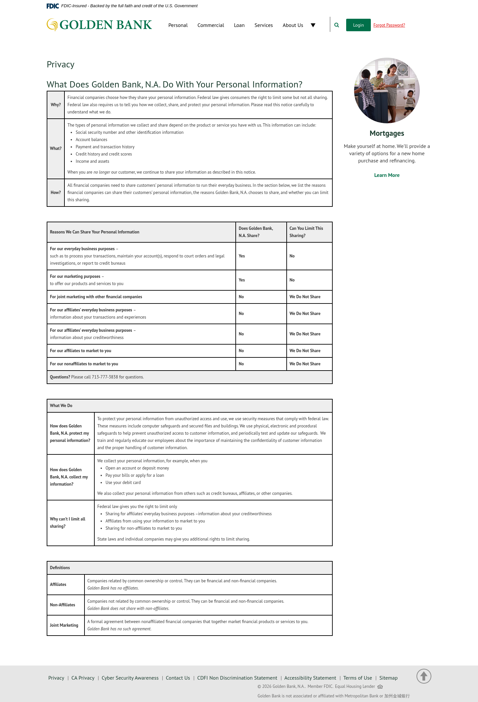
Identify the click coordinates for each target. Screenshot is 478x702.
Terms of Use (357, 677)
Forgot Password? (389, 25)
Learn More (386, 175)
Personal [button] (178, 25)
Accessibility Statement (310, 677)
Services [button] (263, 25)
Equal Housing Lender (359, 688)
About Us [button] (293, 25)
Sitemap (388, 677)
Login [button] (358, 25)
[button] (319, 25)
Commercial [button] (211, 25)
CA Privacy (82, 677)
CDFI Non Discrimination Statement (237, 677)
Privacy (56, 677)
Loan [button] (239, 25)
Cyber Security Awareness (130, 677)
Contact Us (178, 677)
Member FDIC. (320, 686)
